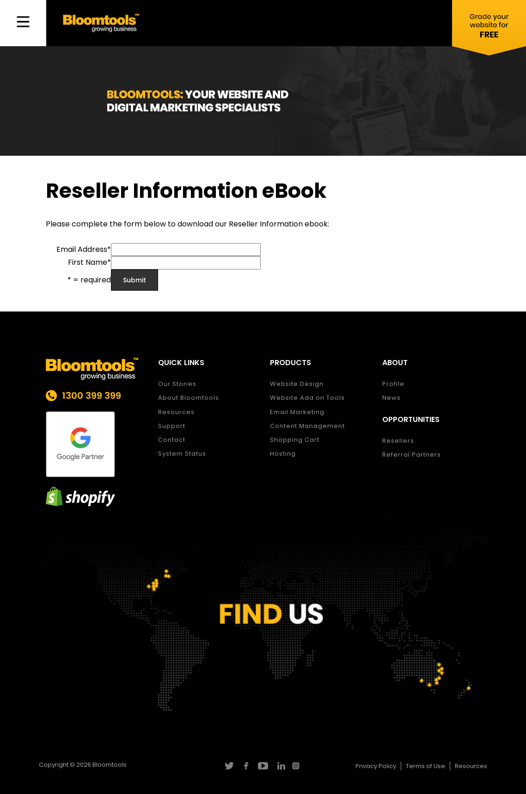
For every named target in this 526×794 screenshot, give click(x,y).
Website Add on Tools (307, 397)
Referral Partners (411, 454)
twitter (228, 766)
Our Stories (177, 383)
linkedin (280, 766)
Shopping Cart (294, 439)
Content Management (307, 425)
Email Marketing (297, 412)
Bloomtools (109, 764)
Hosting (283, 453)
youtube (263, 766)
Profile (393, 383)
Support (171, 425)
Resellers (398, 440)
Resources (176, 412)
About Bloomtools (188, 397)
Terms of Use (425, 766)
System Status (182, 453)
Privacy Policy (375, 766)
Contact (171, 439)
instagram (297, 766)
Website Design (297, 383)
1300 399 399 (91, 395)
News (391, 397)
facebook (245, 766)
